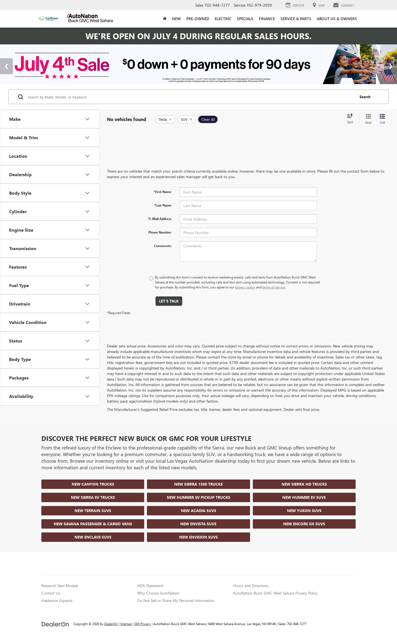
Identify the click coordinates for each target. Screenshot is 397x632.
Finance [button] (267, 18)
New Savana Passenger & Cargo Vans (93, 523)
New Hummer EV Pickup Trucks (198, 497)
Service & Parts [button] (295, 18)
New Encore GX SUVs (304, 523)
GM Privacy (142, 624)
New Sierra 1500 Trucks (198, 484)
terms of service (273, 287)
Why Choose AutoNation (158, 593)
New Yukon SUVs (304, 510)
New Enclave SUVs (92, 537)
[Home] (164, 19)
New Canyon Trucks (93, 484)
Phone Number (159, 232)
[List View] (382, 119)
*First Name (162, 191)
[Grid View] (367, 119)
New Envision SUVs (198, 537)
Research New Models (59, 585)
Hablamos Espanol (56, 600)
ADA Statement (150, 585)
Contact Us (50, 593)
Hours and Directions (251, 585)
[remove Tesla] (165, 119)
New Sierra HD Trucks (304, 484)
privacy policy (245, 287)
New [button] (176, 18)
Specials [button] (245, 18)
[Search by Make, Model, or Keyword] (190, 96)
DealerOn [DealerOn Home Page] (111, 624)
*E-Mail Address (159, 218)
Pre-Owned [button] (197, 18)
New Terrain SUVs (92, 510)
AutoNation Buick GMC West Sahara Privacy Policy (275, 593)
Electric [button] (223, 18)
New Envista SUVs (198, 523)
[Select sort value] (351, 119)
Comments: (162, 245)
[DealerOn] (55, 623)
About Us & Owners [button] (337, 18)
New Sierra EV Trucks (93, 497)
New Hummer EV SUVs (304, 497)
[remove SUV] (186, 119)
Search (365, 96)
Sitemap (126, 624)
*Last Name (162, 205)
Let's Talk (169, 301)
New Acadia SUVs (198, 510)
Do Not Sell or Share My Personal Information (175, 600)
